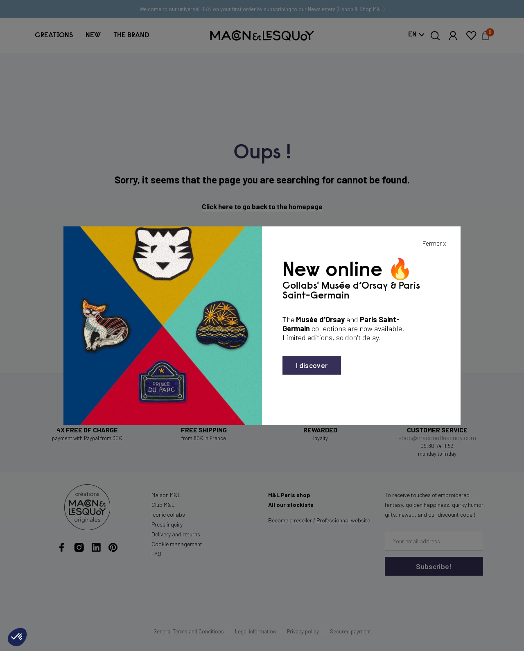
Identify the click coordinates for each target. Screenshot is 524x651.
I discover (312, 365)
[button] (17, 637)
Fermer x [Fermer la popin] (434, 243)
